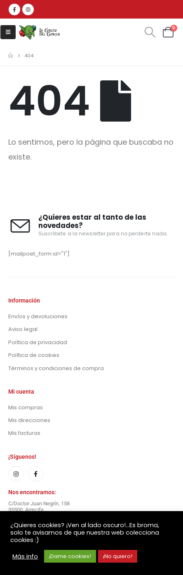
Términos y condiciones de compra (56, 368)
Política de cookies (33, 355)
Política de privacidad (37, 342)
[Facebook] (14, 9)
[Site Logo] (39, 32)
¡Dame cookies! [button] (70, 556)
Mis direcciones (29, 420)
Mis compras (25, 407)
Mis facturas (24, 433)
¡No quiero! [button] (117, 556)
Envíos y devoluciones (38, 316)
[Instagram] (28, 9)
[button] (8, 32)
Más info (25, 556)
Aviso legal (23, 329)
